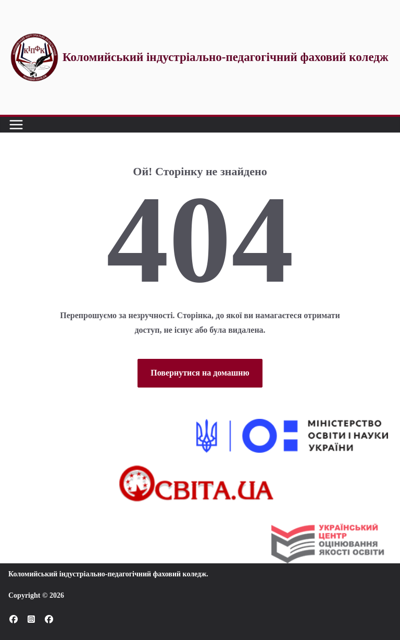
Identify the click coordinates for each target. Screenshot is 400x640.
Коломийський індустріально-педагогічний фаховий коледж (107, 574)
